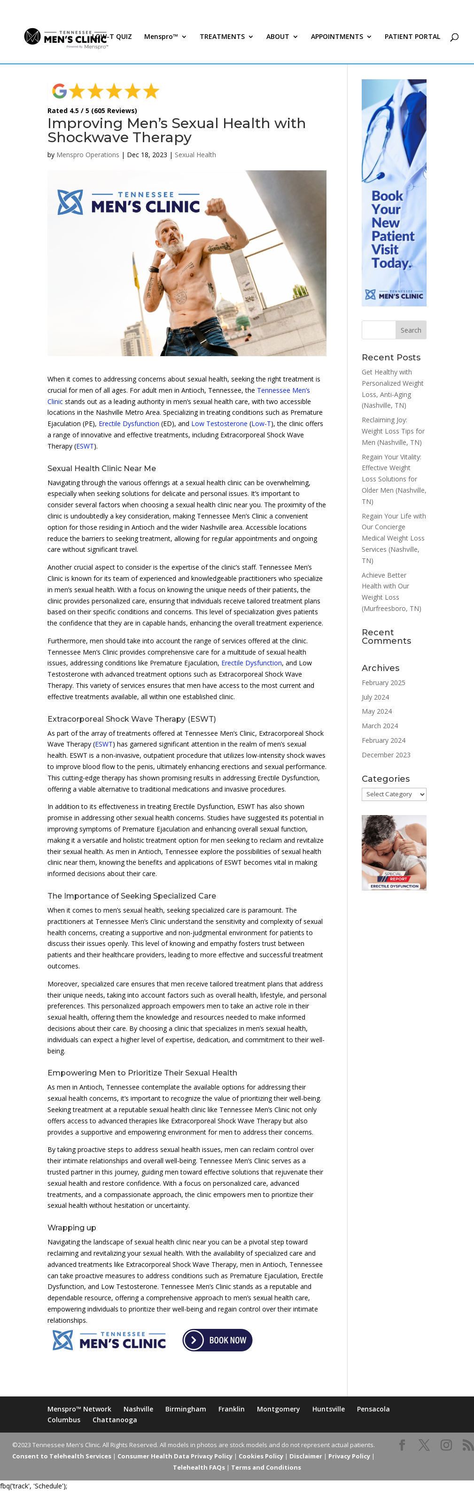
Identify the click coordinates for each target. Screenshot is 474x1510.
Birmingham (185, 1408)
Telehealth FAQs (199, 1467)
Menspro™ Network (79, 1408)
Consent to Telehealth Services (61, 1456)
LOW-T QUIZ (112, 41)
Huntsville (328, 1408)
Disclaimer (305, 1456)
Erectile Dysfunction (129, 423)
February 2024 (383, 740)
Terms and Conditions (266, 1467)
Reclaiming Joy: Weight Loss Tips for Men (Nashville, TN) (393, 431)
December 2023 (386, 754)
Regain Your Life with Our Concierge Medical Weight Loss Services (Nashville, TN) (394, 538)
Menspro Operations (87, 154)
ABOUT (277, 41)
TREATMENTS (222, 41)
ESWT (85, 446)
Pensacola (373, 1408)
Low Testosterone (219, 423)
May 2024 (377, 711)
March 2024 (380, 725)
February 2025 (383, 682)
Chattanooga (115, 1419)
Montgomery (278, 1408)
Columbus (63, 1419)
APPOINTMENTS (337, 41)
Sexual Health (195, 154)
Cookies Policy (261, 1456)
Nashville (138, 1408)
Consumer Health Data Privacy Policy (175, 1456)
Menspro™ (161, 41)
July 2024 (375, 697)
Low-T (261, 423)
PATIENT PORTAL (412, 41)
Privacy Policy (349, 1456)
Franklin (231, 1408)
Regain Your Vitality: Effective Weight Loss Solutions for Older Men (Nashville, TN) (394, 479)
